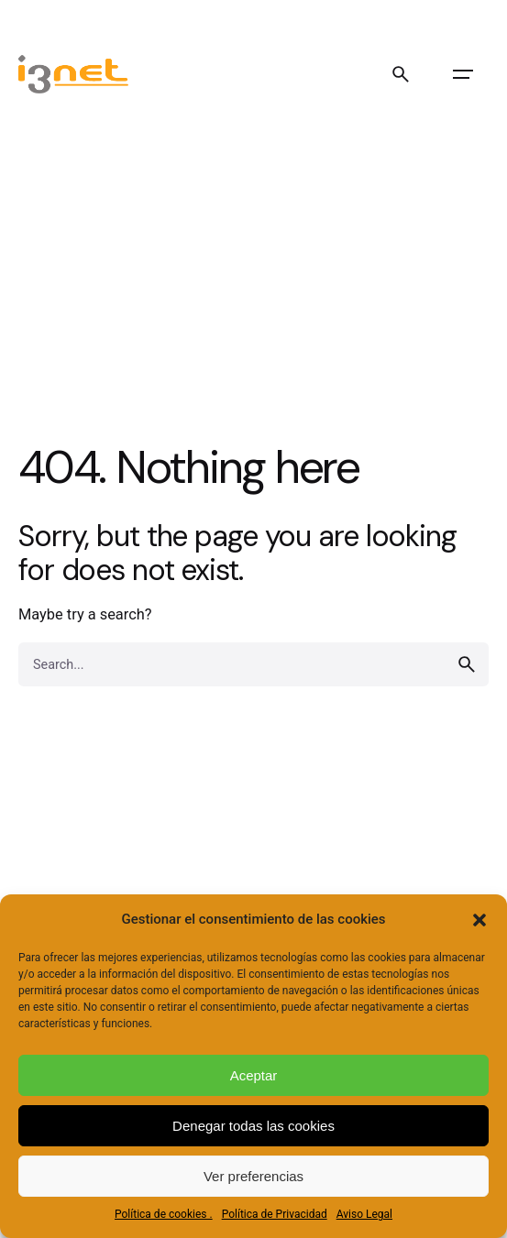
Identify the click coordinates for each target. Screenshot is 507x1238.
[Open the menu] (463, 74)
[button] (479, 920)
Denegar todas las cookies (253, 1126)
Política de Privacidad (274, 1214)
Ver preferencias (253, 1176)
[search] (467, 664)
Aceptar (254, 1075)
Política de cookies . (164, 1214)
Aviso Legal (364, 1214)
